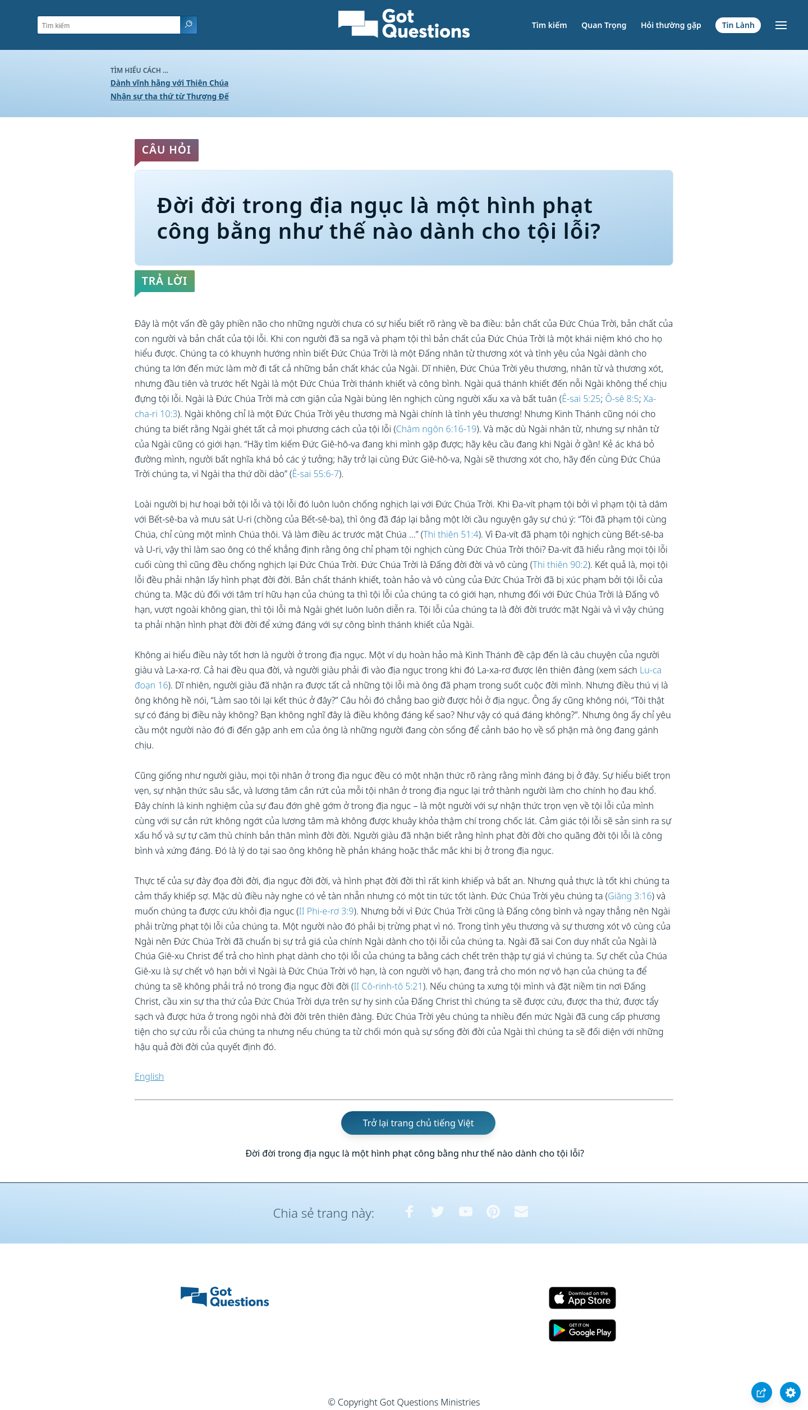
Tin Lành (738, 25)
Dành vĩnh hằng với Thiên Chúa (170, 82)
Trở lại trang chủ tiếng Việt (418, 1123)
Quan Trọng (603, 25)
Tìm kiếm (549, 25)
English (149, 1076)
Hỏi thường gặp (671, 25)
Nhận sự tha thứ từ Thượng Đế (170, 96)
